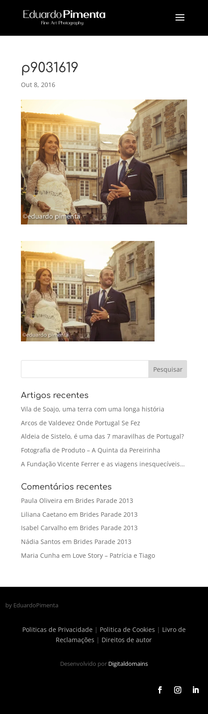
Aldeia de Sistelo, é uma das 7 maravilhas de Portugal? (102, 436)
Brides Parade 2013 (104, 500)
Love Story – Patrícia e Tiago (114, 555)
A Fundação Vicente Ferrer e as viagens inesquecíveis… (103, 464)
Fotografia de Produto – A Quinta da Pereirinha (90, 450)
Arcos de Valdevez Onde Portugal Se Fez (80, 423)
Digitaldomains (128, 664)
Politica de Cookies (127, 629)
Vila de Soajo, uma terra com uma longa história (92, 409)
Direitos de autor (127, 639)
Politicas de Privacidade (57, 629)
